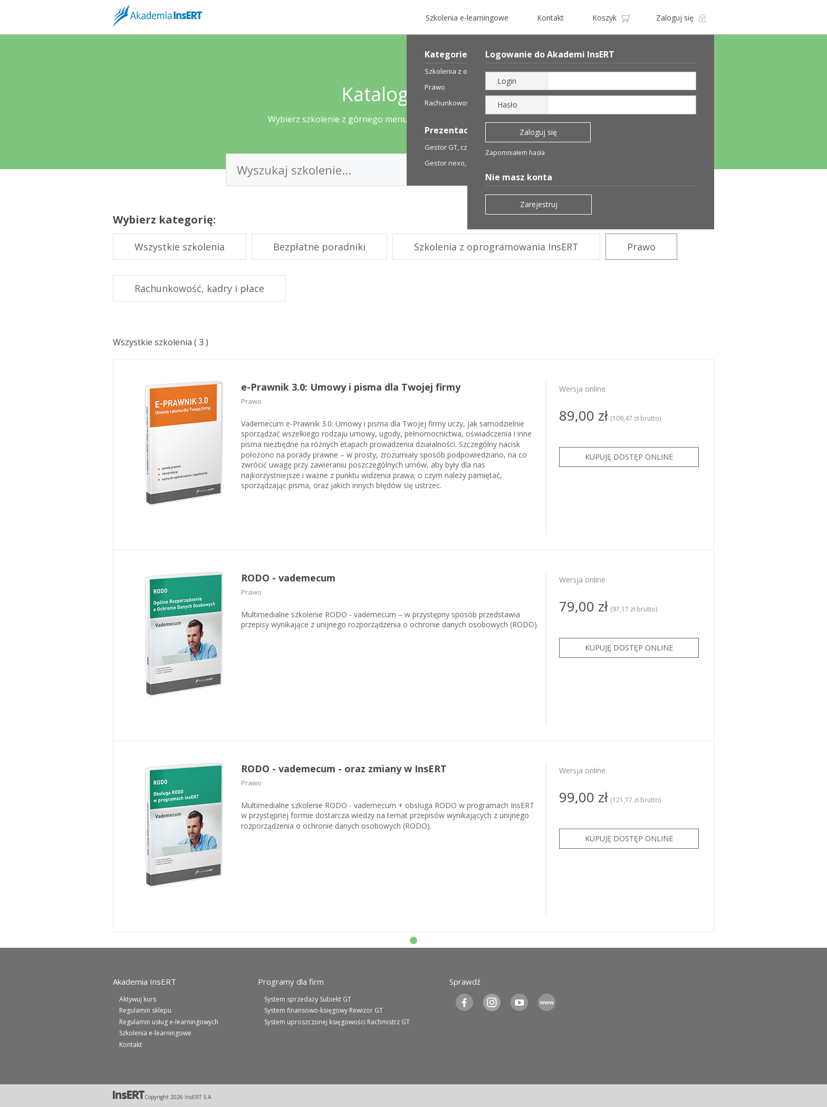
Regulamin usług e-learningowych (168, 1021)
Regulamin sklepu (145, 1010)
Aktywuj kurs (137, 999)
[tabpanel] (413, 455)
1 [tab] (413, 941)
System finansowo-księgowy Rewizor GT (323, 1010)
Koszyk (604, 18)
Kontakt (550, 18)
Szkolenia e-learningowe (467, 18)
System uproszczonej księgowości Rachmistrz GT (337, 1021)
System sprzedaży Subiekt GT (307, 999)
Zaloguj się (675, 18)
